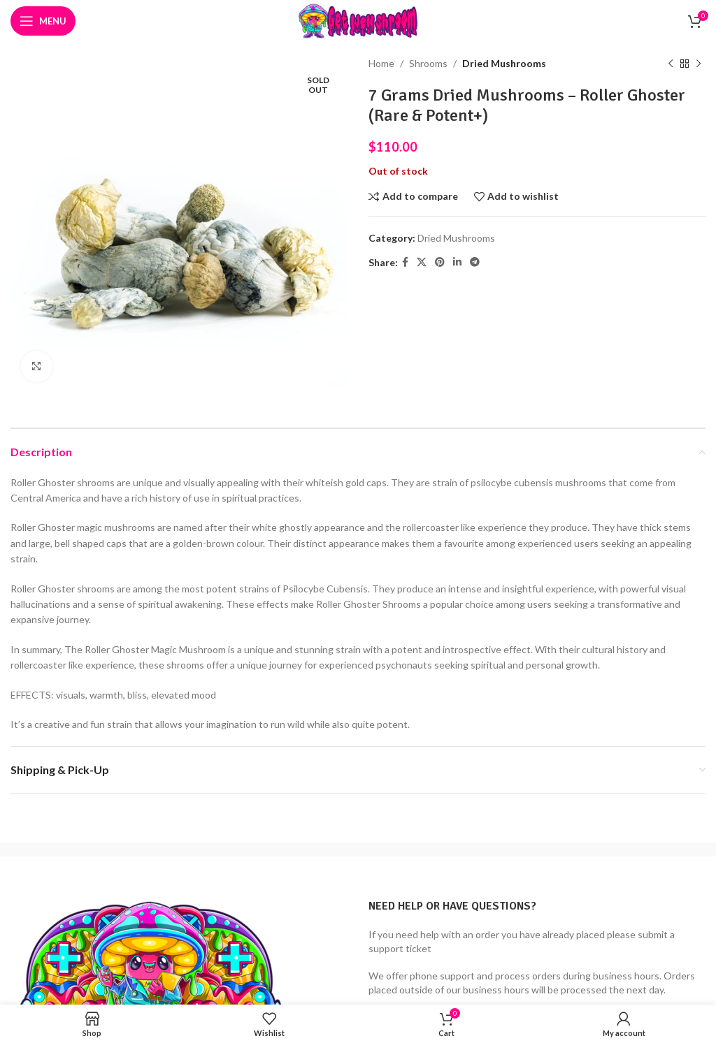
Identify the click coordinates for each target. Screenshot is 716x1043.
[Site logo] (358, 20)
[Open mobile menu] (43, 21)
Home (381, 63)
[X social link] (422, 262)
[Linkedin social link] (457, 262)
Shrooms (428, 63)
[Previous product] (671, 64)
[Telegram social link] (475, 262)
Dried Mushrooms (504, 63)
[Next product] (699, 64)
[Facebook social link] (405, 262)
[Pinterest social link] (440, 262)
